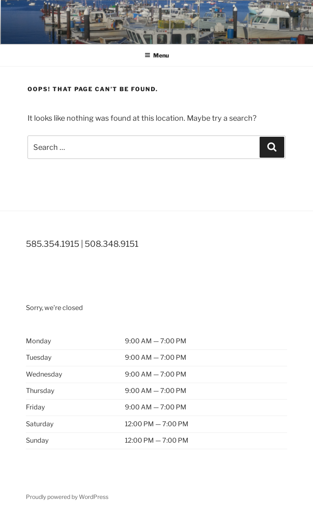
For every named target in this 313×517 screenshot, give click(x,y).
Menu (157, 55)
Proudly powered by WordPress (67, 496)
